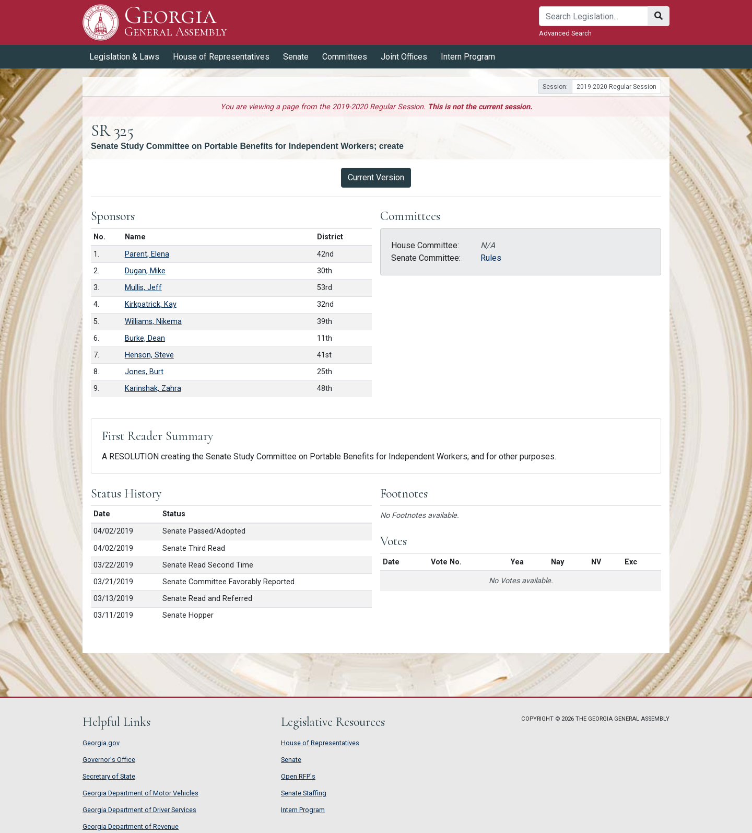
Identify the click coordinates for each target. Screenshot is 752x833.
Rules (490, 258)
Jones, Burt (144, 371)
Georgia (175, 22)
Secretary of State (109, 776)
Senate (296, 57)
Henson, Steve (149, 355)
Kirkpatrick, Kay (151, 304)
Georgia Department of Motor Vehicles (140, 793)
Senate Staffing (303, 793)
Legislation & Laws (124, 57)
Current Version (376, 177)
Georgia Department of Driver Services (139, 810)
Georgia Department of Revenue (131, 826)
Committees (344, 57)
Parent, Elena (147, 254)
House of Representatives (221, 57)
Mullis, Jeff (143, 287)
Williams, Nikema (153, 321)
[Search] (593, 16)
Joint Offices (404, 57)
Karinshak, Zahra (153, 388)
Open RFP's (298, 776)
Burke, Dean (145, 338)
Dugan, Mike (145, 271)
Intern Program (468, 57)
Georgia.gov (101, 743)
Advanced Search (565, 33)
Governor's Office (109, 759)
